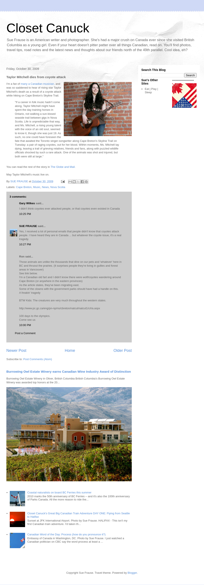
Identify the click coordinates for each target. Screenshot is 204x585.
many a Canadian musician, (38, 83)
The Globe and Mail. (63, 166)
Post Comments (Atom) (37, 359)
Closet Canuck (47, 28)
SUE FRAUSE (28, 226)
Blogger (132, 572)
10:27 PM (25, 244)
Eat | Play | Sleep (151, 90)
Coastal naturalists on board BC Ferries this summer (59, 492)
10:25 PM (25, 214)
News (45, 187)
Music (36, 187)
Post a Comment (25, 333)
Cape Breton (24, 187)
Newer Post (16, 350)
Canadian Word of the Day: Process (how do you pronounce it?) (66, 534)
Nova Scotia (57, 187)
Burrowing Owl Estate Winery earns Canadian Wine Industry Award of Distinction (68, 371)
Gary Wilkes (27, 203)
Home (70, 350)
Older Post (122, 350)
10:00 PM (25, 325)
